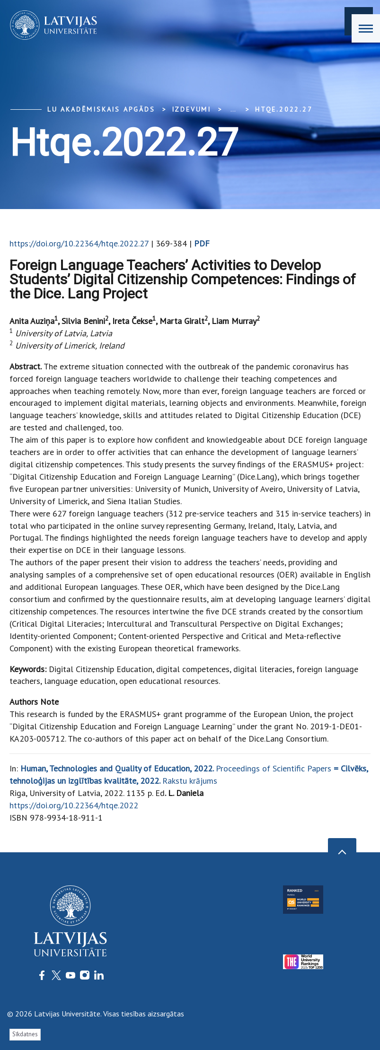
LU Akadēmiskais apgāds (101, 109)
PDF (202, 243)
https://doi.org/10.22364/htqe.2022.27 (79, 243)
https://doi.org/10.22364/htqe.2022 (73, 805)
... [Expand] (233, 109)
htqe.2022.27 (284, 109)
